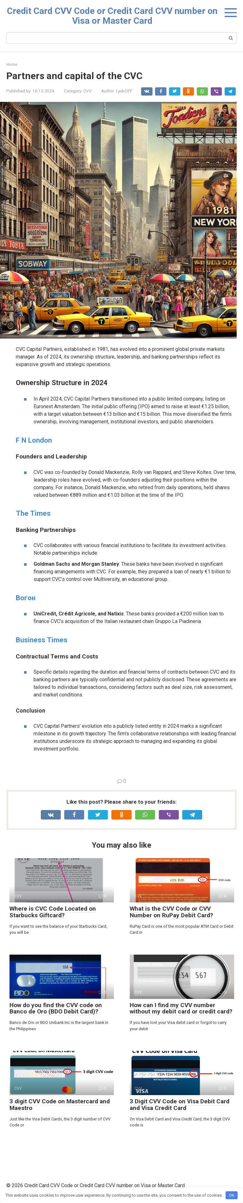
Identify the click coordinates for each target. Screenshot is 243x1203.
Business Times (41, 640)
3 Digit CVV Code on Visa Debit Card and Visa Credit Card (179, 1105)
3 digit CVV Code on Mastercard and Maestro (59, 1105)
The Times (33, 513)
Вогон (25, 598)
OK (231, 1195)
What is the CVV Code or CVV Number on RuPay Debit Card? (171, 912)
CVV (87, 90)
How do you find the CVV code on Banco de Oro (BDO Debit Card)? (55, 1008)
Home (11, 64)
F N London (34, 440)
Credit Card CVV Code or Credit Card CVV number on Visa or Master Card (112, 16)
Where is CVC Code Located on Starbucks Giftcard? (52, 912)
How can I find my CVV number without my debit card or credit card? (181, 1008)
